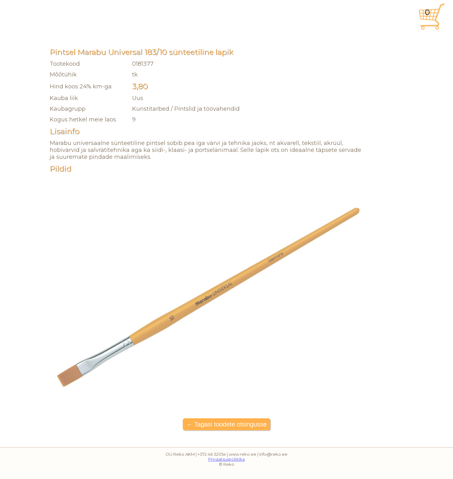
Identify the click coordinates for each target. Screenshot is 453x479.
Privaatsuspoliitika (226, 459)
